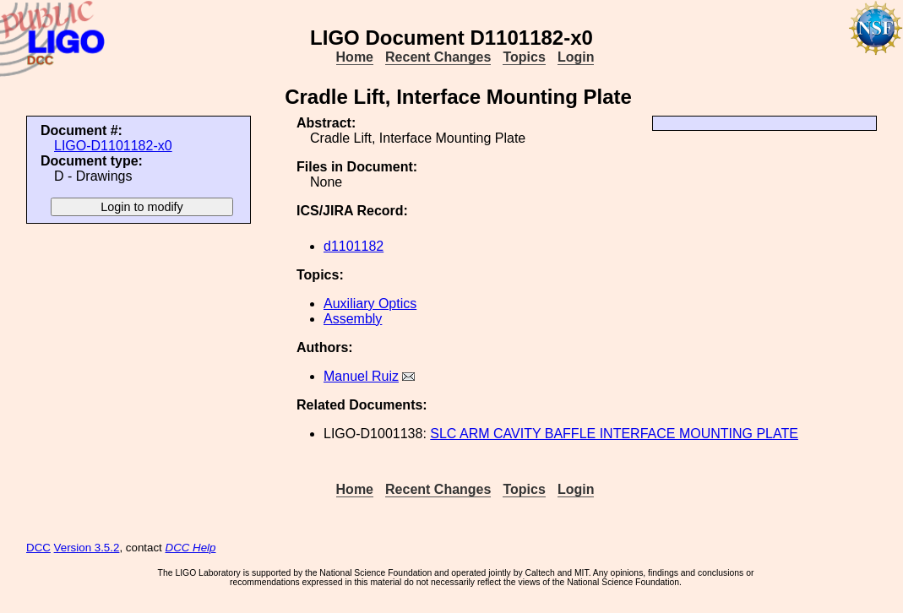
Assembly (353, 319)
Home (354, 57)
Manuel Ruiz (361, 376)
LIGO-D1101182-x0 (113, 145)
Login (576, 57)
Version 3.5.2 (87, 547)
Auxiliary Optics (370, 303)
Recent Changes (438, 57)
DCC (38, 547)
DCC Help (191, 547)
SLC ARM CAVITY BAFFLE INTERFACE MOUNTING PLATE (614, 433)
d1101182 (354, 246)
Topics (524, 57)
